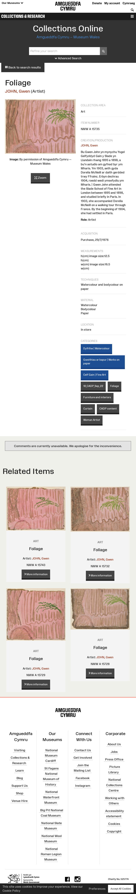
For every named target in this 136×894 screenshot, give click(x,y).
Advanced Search (68, 58)
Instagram (82, 785)
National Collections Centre (114, 785)
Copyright (114, 831)
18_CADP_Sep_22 (93, 385)
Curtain (87, 408)
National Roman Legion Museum (51, 854)
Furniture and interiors (97, 397)
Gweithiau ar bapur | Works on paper (101, 361)
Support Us (20, 785)
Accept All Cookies (120, 888)
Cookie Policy (11, 890)
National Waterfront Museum (51, 797)
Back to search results (23, 67)
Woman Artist (91, 419)
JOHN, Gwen (17, 91)
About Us (114, 744)
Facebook (83, 778)
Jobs (114, 752)
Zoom (40, 178)
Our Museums (12, 3)
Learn (19, 770)
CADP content (108, 408)
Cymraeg (129, 3)
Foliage (114, 385)
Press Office (114, 759)
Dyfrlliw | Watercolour (96, 348)
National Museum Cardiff (51, 755)
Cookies (114, 824)
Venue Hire (20, 801)
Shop (19, 793)
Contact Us (82, 750)
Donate (97, 3)
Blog (19, 778)
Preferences (97, 888)
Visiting (19, 750)
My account (112, 3)
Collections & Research (23, 16)
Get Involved (82, 757)
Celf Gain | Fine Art (94, 374)
